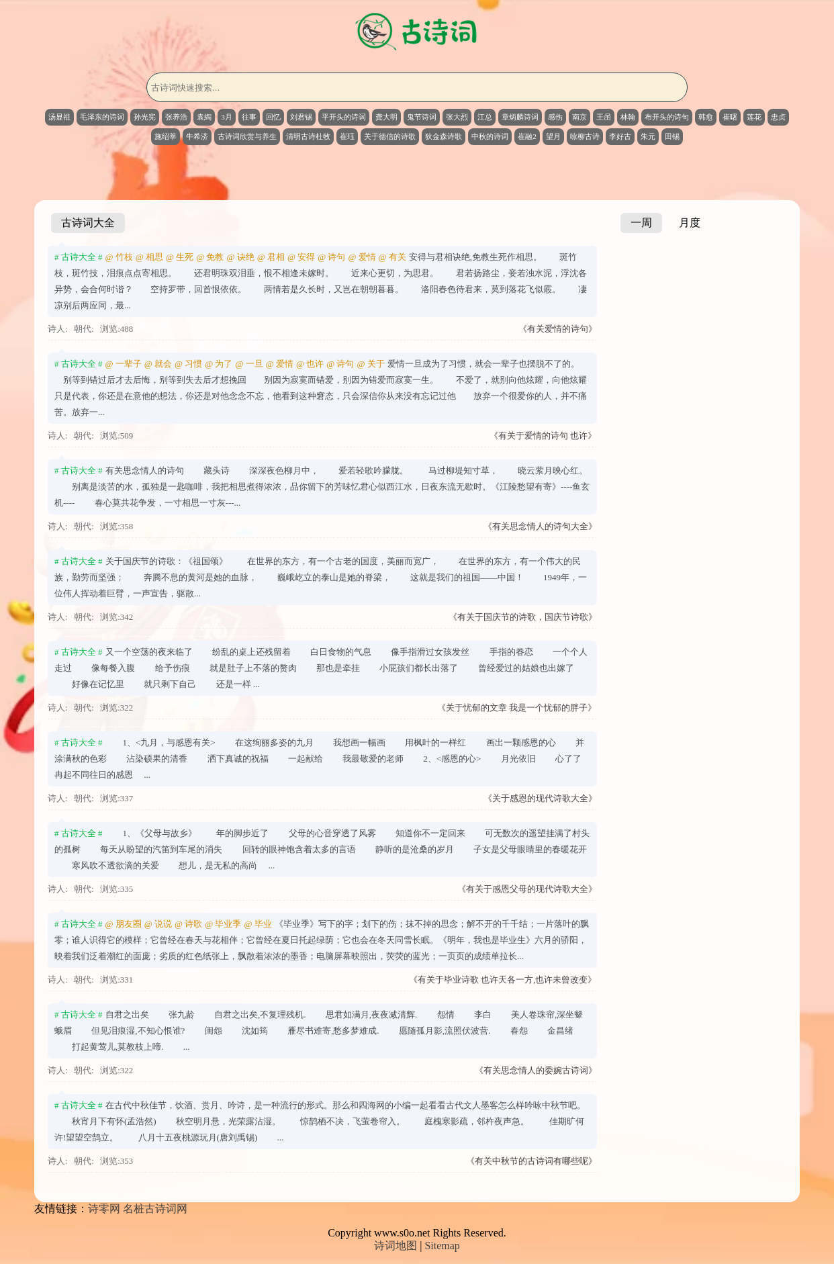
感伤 (555, 117)
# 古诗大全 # (78, 257)
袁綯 (204, 117)
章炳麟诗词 (520, 117)
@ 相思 (149, 257)
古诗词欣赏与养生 (247, 136)
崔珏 (347, 136)
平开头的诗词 (344, 117)
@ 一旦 (249, 364)
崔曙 (730, 117)
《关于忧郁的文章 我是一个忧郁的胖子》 (516, 708)
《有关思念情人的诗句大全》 (540, 526)
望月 (553, 136)
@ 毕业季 (223, 924)
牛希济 (197, 136)
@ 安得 (301, 257)
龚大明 (386, 117)
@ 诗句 (331, 257)
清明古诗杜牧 (308, 136)
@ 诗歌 (188, 924)
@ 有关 (392, 257)
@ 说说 (158, 924)
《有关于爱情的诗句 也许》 (543, 436)
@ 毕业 (257, 924)
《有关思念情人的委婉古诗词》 (536, 1070)
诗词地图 (395, 1245)
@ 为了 (218, 364)
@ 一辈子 (123, 364)
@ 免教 (210, 257)
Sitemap (441, 1245)
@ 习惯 (188, 364)
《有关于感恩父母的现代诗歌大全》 (527, 889)
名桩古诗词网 (155, 1208)
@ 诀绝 (240, 257)
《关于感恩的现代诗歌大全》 (540, 798)
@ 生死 (179, 257)
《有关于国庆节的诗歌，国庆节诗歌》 (523, 617)
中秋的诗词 (489, 136)
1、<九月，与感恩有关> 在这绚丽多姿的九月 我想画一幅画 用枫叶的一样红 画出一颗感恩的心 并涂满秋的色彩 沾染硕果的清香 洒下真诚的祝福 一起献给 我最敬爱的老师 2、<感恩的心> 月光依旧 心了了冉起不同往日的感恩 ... (319, 758)
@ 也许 (310, 364)
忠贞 (778, 117)
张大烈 (457, 117)
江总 (484, 117)
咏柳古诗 (585, 136)
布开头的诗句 (667, 117)
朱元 (648, 136)
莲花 (754, 117)
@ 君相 (271, 257)
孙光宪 (145, 117)
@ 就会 (158, 364)
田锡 (672, 136)
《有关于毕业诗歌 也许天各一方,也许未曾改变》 (502, 980)
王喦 (603, 117)
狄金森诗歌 (443, 136)
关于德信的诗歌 (390, 136)
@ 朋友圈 (123, 924)
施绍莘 (165, 136)
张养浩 (176, 117)
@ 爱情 (361, 257)
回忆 (273, 117)
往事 (249, 117)
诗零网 (104, 1208)
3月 (226, 117)
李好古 (620, 136)
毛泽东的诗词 (102, 117)
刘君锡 (301, 117)
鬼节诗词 (421, 117)
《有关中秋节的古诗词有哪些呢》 (531, 1161)
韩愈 (705, 117)
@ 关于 (370, 364)
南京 (579, 117)
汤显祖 (59, 117)
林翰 (627, 117)
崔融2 (527, 136)
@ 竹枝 (119, 257)
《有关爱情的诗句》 (557, 329)
